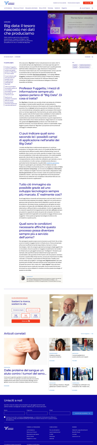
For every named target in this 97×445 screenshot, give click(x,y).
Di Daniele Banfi (8, 57)
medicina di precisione (85, 65)
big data (75, 65)
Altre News (7, 21)
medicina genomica (52, 163)
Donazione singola (18, 310)
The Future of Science (39, 74)
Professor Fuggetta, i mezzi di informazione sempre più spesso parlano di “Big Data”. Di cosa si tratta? (11, 70)
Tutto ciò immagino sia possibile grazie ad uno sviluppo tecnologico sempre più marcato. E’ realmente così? (11, 90)
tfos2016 (75, 67)
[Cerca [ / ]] (92, 8)
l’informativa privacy (28, 417)
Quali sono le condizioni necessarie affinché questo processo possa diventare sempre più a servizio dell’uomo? (11, 101)
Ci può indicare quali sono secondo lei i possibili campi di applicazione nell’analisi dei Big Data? (10, 80)
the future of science (84, 67)
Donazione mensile (33, 310)
